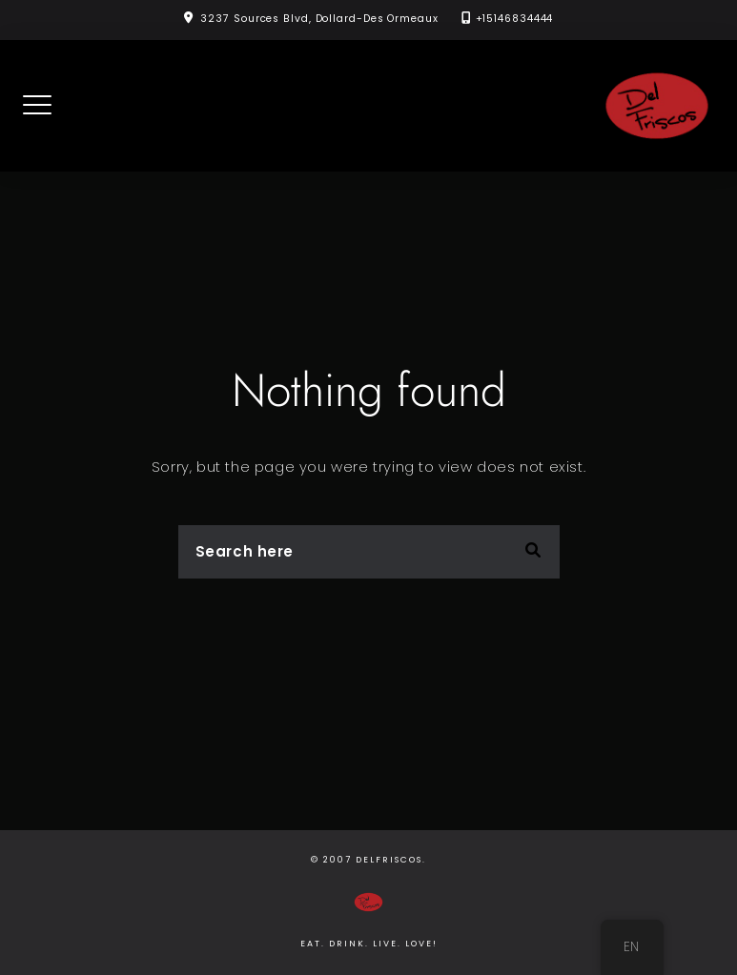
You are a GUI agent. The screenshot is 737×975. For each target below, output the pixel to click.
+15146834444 (515, 18)
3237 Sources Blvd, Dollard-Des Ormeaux (319, 18)
